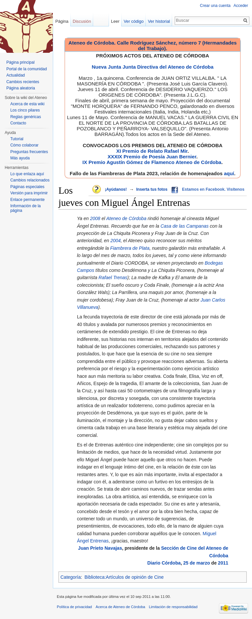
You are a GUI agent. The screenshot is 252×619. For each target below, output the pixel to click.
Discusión (82, 21)
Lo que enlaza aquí (27, 174)
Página (61, 21)
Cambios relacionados (30, 180)
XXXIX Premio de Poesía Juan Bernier (152, 156)
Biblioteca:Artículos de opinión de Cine (124, 577)
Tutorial (16, 139)
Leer (115, 21)
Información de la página (25, 208)
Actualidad (15, 75)
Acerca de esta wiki (27, 104)
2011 (223, 563)
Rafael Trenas (112, 277)
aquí (229, 173)
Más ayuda (20, 158)
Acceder (241, 5)
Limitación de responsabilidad (173, 607)
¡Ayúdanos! (115, 189)
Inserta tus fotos (151, 189)
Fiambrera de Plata (129, 248)
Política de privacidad (74, 607)
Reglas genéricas (25, 116)
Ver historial (159, 21)
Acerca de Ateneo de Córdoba (120, 607)
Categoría (70, 577)
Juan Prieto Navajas (100, 548)
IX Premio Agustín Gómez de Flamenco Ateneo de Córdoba (152, 162)
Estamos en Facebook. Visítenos (213, 189)
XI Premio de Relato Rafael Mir (152, 151)
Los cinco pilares (25, 110)
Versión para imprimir (29, 193)
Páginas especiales (27, 186)
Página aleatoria (20, 88)
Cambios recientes (22, 82)
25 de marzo (196, 563)
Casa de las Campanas (185, 226)
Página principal (20, 62)
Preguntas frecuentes (29, 151)
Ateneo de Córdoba (126, 218)
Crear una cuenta (215, 5)
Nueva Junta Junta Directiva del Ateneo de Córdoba (153, 67)
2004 (115, 240)
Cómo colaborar (24, 145)
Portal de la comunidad (26, 69)
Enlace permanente (27, 199)
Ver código (134, 21)
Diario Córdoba (164, 563)
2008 (95, 218)
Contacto (18, 123)
